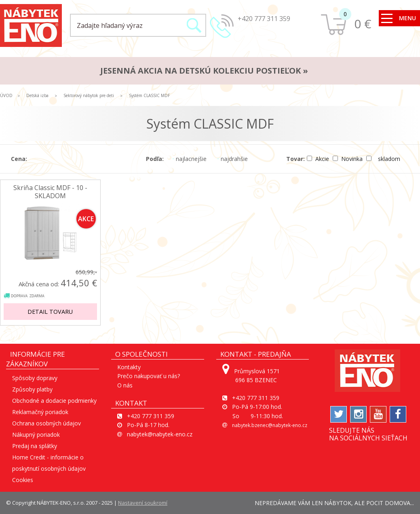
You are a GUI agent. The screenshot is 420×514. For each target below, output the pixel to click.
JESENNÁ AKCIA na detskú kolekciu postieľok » (204, 70)
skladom (383, 159)
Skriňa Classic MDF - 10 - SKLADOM (50, 191)
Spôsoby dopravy (34, 378)
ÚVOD (6, 95)
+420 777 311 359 (264, 18)
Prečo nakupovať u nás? (148, 376)
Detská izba (37, 95)
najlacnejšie (189, 159)
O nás (125, 385)
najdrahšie (232, 159)
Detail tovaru (50, 311)
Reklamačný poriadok (40, 412)
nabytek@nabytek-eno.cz (159, 434)
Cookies (22, 480)
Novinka (348, 159)
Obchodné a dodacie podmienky (54, 400)
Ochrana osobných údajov (46, 423)
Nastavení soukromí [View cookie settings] (142, 502)
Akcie (319, 159)
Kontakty (129, 367)
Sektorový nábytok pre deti (88, 95)
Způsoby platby (32, 389)
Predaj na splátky (34, 446)
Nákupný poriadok (36, 434)
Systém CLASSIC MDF (149, 95)
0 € (362, 23)
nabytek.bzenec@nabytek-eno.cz (269, 425)
